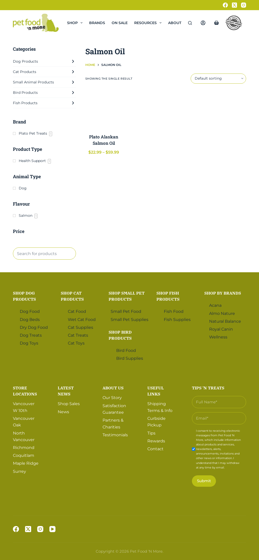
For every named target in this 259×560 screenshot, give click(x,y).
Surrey (19, 471)
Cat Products (44, 72)
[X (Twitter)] (234, 5)
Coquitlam (23, 455)
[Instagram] (243, 5)
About (178, 23)
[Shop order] (218, 79)
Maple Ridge (25, 463)
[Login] (203, 23)
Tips (151, 433)
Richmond (23, 447)
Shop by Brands (222, 293)
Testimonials (115, 434)
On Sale (120, 23)
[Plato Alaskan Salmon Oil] (104, 108)
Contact (155, 448)
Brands (97, 23)
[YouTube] (52, 529)
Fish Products (44, 103)
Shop (76, 23)
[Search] (190, 23)
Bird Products (44, 92)
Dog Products (44, 61)
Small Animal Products (44, 82)
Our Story (112, 397)
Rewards (156, 441)
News (63, 411)
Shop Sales (69, 403)
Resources (149, 23)
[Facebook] (225, 5)
